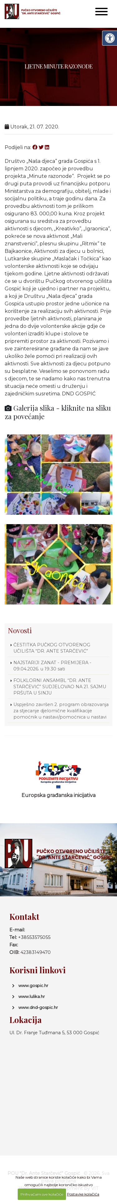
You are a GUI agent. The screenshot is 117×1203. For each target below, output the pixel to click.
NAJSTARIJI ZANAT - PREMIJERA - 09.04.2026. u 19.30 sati (52, 666)
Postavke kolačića (83, 1194)
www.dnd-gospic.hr (38, 1007)
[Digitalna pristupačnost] (109, 38)
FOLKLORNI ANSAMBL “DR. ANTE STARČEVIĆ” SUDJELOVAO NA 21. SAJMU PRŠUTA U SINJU (59, 687)
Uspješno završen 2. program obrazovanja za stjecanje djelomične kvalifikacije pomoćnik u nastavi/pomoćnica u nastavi (61, 711)
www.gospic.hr (33, 985)
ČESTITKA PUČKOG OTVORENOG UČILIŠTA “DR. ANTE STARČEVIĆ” (57, 648)
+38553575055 (34, 937)
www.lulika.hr (31, 996)
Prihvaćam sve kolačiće (42, 1194)
